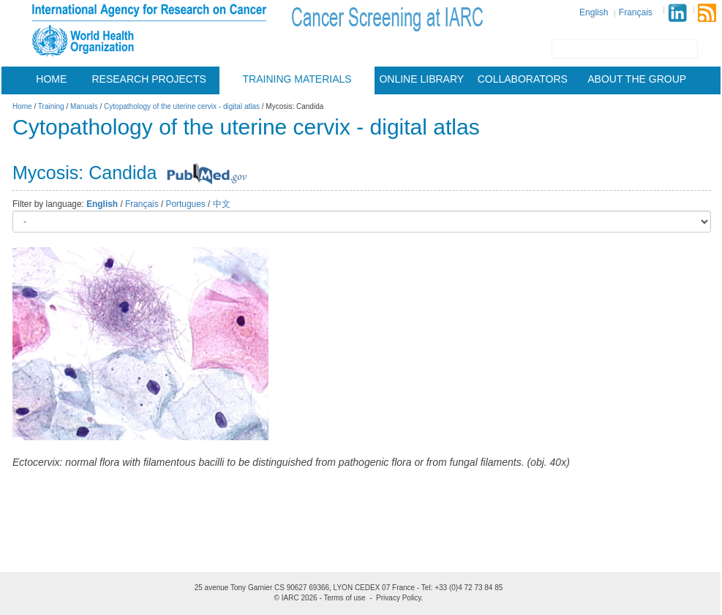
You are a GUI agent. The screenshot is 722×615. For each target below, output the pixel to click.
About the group (636, 79)
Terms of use (344, 598)
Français (636, 12)
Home (51, 79)
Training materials (297, 79)
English (593, 12)
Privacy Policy (398, 598)
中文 (221, 204)
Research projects (149, 79)
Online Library (421, 79)
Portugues (186, 204)
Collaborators (523, 79)
